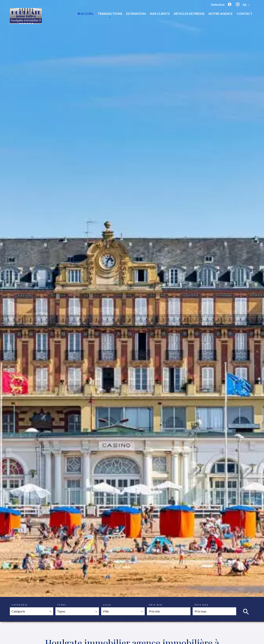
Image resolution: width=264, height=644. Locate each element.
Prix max (202, 605)
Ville (107, 605)
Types (61, 605)
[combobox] (31, 611)
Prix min (155, 605)
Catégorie (20, 605)
